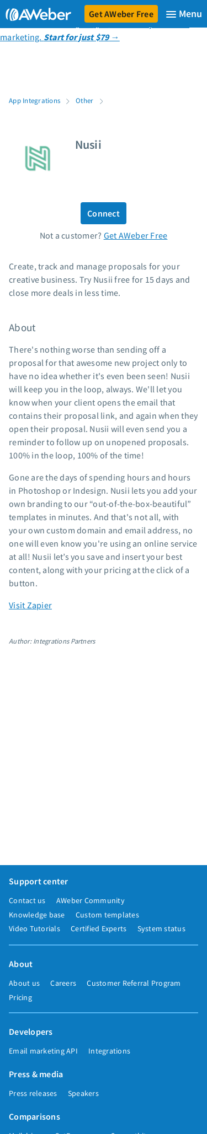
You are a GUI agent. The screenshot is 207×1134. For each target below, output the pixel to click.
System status (161, 928)
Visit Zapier (30, 605)
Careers (63, 983)
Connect (103, 213)
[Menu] (184, 14)
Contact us (27, 900)
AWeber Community (90, 900)
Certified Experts (98, 928)
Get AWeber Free (121, 13)
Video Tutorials (34, 928)
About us (24, 983)
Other (84, 100)
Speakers (83, 1093)
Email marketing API (43, 1051)
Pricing (20, 997)
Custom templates (107, 915)
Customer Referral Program (134, 983)
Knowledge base (37, 915)
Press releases (33, 1093)
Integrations (109, 1051)
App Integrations (34, 100)
